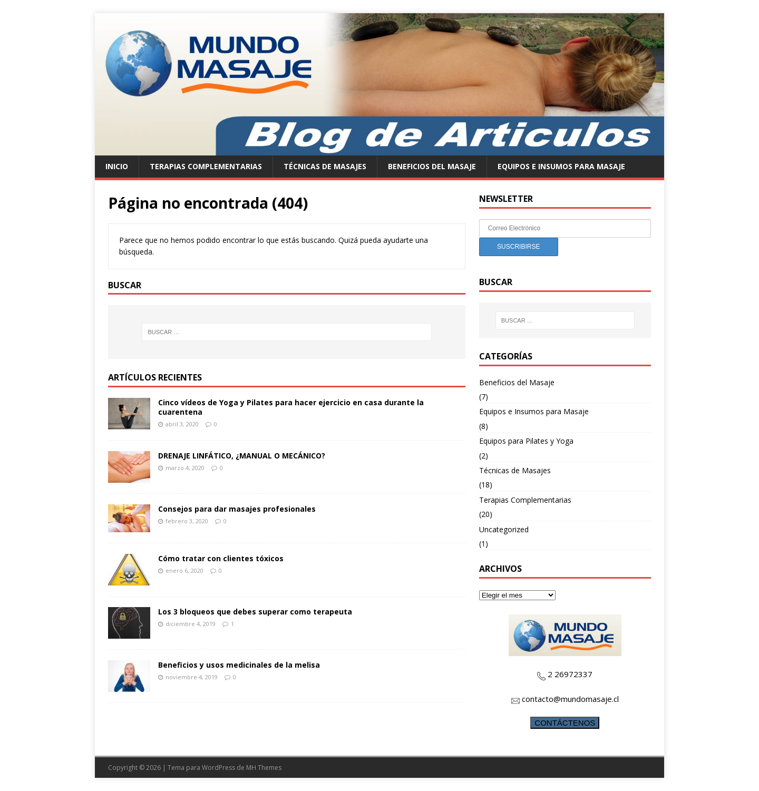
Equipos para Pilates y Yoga (526, 441)
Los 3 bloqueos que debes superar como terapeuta (255, 612)
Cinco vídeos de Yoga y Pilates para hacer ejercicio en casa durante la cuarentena (291, 407)
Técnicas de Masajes (325, 166)
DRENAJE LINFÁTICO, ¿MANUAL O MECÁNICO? (241, 456)
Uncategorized (504, 529)
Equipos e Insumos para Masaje (561, 166)
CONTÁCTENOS (564, 722)
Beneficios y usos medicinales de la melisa (239, 665)
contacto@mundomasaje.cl (570, 699)
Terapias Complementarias (206, 166)
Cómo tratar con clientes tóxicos (221, 558)
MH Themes (263, 767)
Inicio (116, 166)
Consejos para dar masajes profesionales (237, 509)
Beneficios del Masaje (432, 166)
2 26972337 (570, 674)
